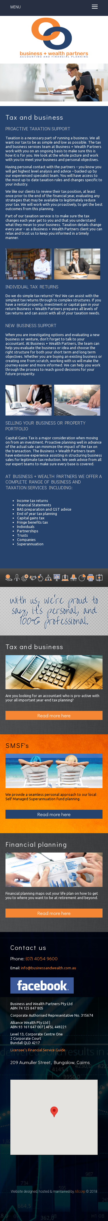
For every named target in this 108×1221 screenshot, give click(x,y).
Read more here (54, 715)
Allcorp (80, 1191)
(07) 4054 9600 (42, 958)
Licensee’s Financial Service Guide (37, 1050)
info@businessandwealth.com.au (48, 968)
